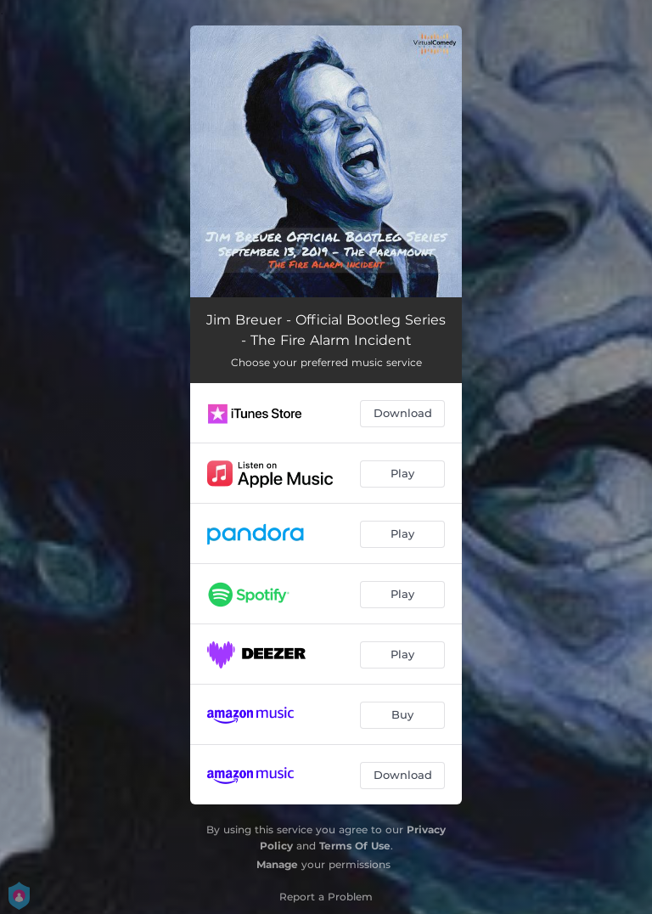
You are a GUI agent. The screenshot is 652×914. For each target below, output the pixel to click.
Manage (277, 864)
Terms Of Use (355, 845)
